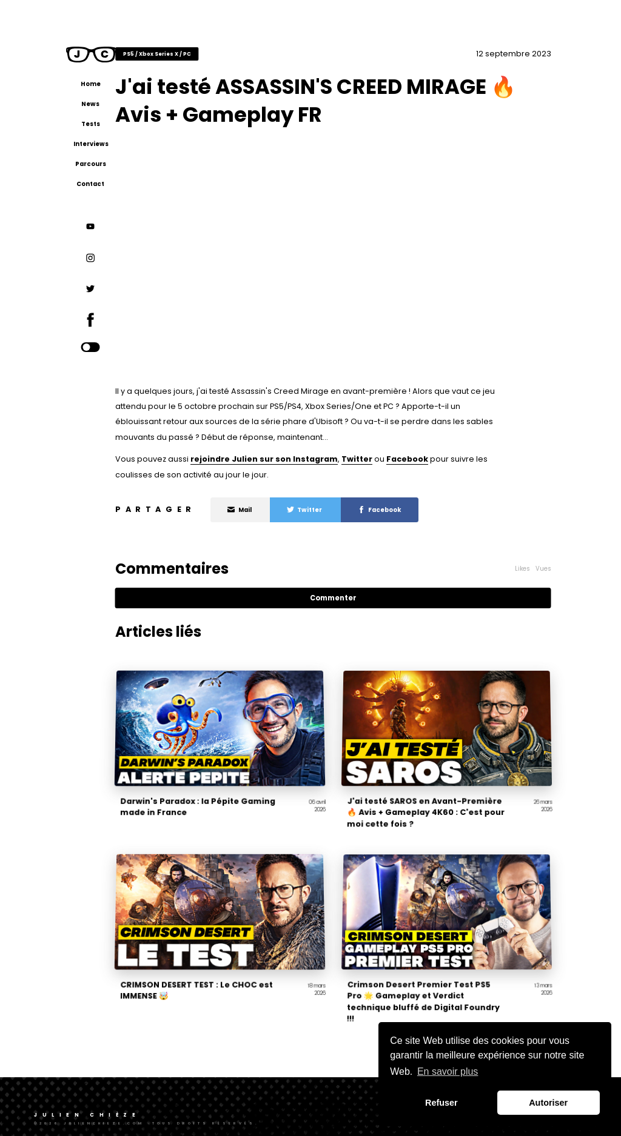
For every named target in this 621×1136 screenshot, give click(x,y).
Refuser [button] (441, 1103)
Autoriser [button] (548, 1103)
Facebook (447, 458)
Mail (279, 509)
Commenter (355, 597)
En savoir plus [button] (447, 1071)
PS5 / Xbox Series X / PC (196, 52)
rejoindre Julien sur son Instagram (303, 458)
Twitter (396, 458)
